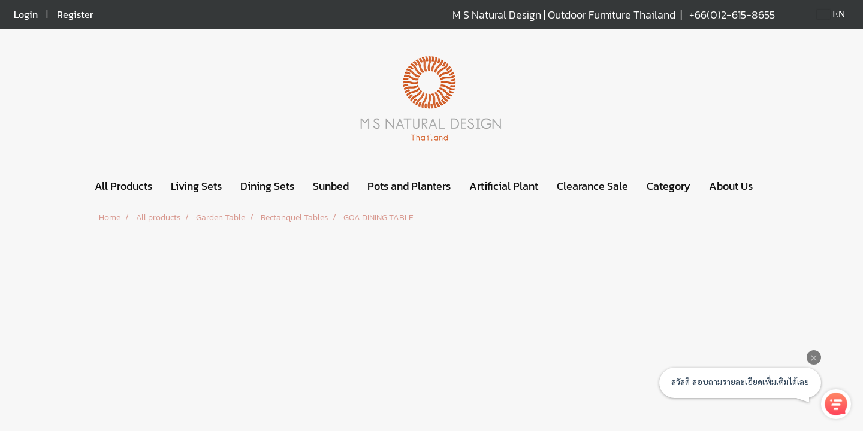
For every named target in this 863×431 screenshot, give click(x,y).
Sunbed (331, 186)
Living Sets (196, 186)
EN (831, 14)
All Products (123, 186)
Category (668, 186)
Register (75, 14)
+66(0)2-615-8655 (732, 15)
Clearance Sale (592, 186)
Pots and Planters (409, 186)
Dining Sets (267, 186)
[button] (772, 186)
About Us (731, 186)
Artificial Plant (503, 186)
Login (26, 14)
